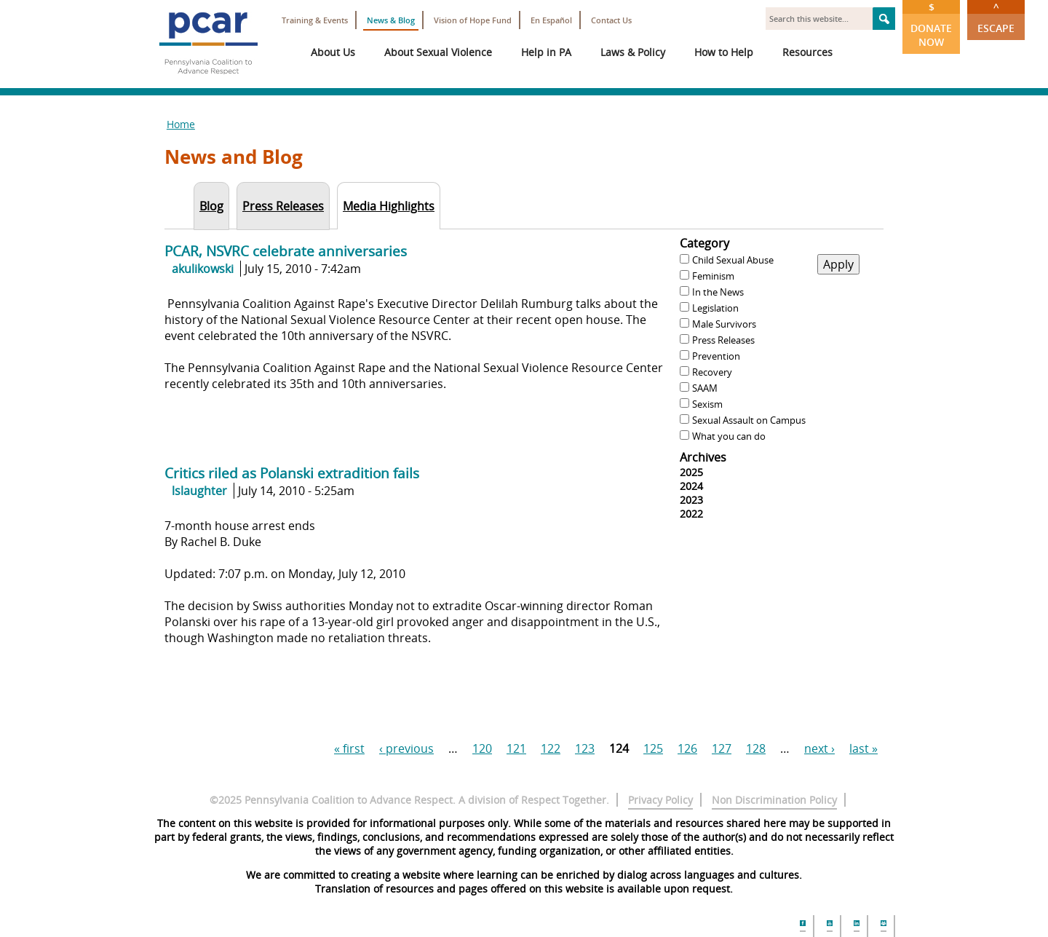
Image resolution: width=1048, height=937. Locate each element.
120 (482, 748)
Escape (996, 17)
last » (863, 748)
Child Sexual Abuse (733, 259)
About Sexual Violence (438, 52)
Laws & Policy (632, 52)
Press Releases (723, 340)
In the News (718, 292)
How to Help (723, 52)
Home (181, 124)
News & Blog (391, 20)
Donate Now (931, 24)
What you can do (729, 436)
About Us (333, 52)
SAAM (705, 388)
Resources (807, 52)
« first (349, 748)
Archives (703, 457)
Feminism (713, 275)
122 (550, 748)
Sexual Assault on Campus (749, 420)
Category (704, 243)
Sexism (707, 404)
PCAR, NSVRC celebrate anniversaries (285, 251)
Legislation (715, 308)
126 (687, 748)
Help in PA (546, 52)
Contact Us (611, 20)
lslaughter (199, 491)
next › (819, 748)
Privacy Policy (660, 800)
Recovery (712, 372)
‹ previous (406, 748)
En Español (551, 20)
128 (756, 748)
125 (653, 748)
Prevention (716, 356)
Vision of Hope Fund (473, 20)
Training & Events (315, 20)
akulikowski (203, 269)
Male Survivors (724, 324)
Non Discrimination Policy (774, 800)
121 (516, 748)
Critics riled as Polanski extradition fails (291, 473)
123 (585, 748)
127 (721, 748)
